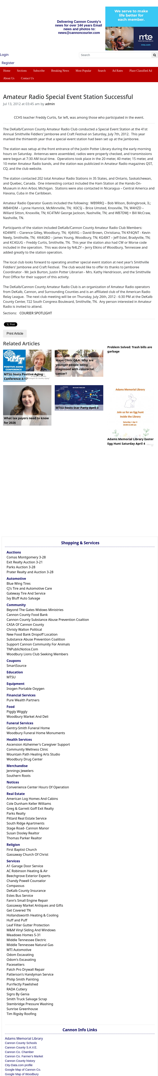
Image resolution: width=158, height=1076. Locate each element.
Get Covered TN (19, 910)
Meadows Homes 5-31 (24, 935)
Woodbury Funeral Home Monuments (36, 733)
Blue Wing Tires (19, 583)
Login (4, 54)
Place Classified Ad (140, 70)
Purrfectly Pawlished (22, 984)
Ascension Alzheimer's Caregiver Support (38, 744)
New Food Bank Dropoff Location (32, 634)
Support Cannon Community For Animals (38, 644)
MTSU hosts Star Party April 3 (77, 408)
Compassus (15, 885)
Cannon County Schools (21, 1043)
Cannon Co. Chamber (19, 1052)
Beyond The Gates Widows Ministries (35, 609)
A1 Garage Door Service (25, 866)
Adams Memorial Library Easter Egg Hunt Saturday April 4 (130, 441)
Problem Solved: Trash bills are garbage (129, 349)
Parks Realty (16, 813)
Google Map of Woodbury (22, 1074)
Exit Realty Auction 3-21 (25, 562)
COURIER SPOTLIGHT (36, 313)
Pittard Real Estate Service (27, 818)
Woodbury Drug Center (25, 759)
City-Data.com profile (19, 1065)
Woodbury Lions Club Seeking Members (37, 654)
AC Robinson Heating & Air (27, 871)
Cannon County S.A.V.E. (21, 1047)
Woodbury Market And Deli (27, 716)
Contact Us (27, 78)
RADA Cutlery (17, 989)
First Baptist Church (22, 849)
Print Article (15, 333)
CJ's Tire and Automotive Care (29, 588)
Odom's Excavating (21, 959)
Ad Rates (117, 70)
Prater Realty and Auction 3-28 (30, 572)
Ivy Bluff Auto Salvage (23, 598)
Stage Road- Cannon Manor (28, 828)
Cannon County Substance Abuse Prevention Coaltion (48, 619)
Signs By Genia (18, 994)
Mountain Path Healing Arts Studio (33, 754)
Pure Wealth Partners (23, 700)
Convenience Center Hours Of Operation (38, 787)
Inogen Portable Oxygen (25, 688)
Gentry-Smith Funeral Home (28, 728)
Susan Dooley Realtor (23, 833)
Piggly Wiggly (17, 711)
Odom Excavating (20, 954)
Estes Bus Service (20, 895)
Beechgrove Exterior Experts (28, 876)
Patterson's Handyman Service (30, 974)
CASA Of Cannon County (25, 624)
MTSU (11, 677)
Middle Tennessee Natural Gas (30, 945)
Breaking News (60, 70)
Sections (22, 70)
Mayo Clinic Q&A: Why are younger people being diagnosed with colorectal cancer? (75, 367)
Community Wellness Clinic (27, 749)
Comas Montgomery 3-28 (26, 557)
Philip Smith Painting (23, 979)
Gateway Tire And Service (26, 593)
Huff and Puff (17, 920)
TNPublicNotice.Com (22, 649)
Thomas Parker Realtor (24, 838)
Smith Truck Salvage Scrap (27, 999)
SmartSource (16, 665)
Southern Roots (18, 775)
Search (102, 70)
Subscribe (39, 70)
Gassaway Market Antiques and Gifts (35, 905)
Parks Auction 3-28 (21, 567)
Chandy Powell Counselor (26, 880)
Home (6, 70)
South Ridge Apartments (25, 823)
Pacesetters (15, 964)
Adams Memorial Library (24, 1038)
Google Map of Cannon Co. (23, 1069)
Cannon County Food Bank (27, 614)
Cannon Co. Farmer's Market (24, 1056)
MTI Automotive (19, 949)
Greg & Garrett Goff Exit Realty (30, 808)
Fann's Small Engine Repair (27, 900)
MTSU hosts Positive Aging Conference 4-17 (23, 376)
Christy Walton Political (24, 629)
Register (8, 63)
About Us (8, 78)
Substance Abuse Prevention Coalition (36, 639)
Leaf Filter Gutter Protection (28, 925)
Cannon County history (20, 1060)
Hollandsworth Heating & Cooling (32, 915)
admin (50, 104)
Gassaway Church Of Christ (27, 854)
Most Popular (83, 70)
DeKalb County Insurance (26, 890)
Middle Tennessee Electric (26, 940)
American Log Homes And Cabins (32, 798)
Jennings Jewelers (20, 770)
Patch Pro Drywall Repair (26, 969)
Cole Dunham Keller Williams (29, 803)
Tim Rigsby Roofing (21, 1014)
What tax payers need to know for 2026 (26, 420)
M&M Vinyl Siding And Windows (31, 930)
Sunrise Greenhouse (22, 1009)
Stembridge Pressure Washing (30, 1004)
